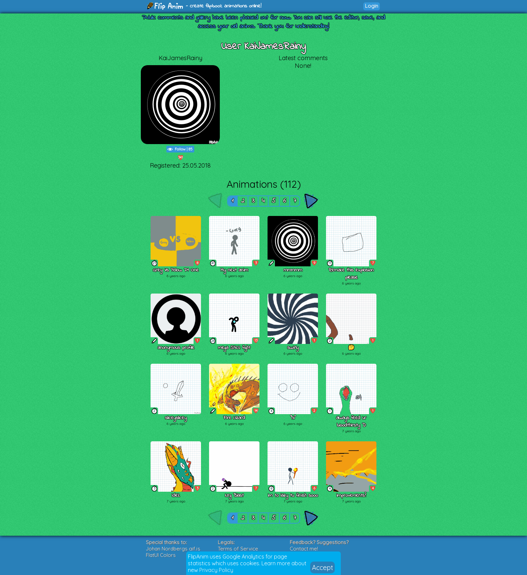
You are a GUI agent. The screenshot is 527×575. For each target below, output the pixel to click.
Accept (322, 567)
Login (371, 6)
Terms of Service (238, 548)
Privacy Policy (216, 570)
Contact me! (304, 548)
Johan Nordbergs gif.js (173, 548)
